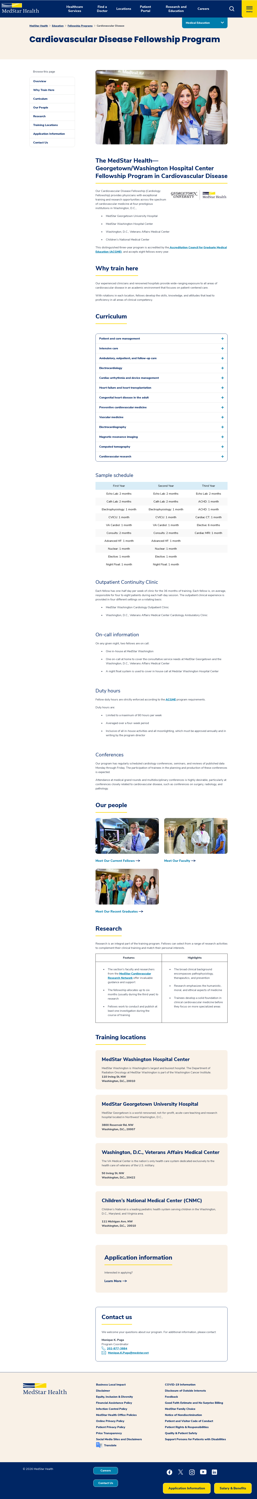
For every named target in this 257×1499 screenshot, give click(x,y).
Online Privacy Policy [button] (110, 1421)
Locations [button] (123, 9)
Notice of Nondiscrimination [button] (183, 1415)
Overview (39, 81)
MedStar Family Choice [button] (180, 1409)
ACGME (171, 700)
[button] (232, 9)
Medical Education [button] (198, 23)
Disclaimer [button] (103, 1391)
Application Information (49, 134)
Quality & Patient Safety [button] (181, 1433)
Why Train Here (43, 90)
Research (39, 116)
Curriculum (40, 99)
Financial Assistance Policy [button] (114, 1403)
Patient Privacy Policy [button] (110, 1427)
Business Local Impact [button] (111, 1385)
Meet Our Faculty (177, 861)
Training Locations (45, 125)
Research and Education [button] (176, 9)
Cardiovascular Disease (110, 26)
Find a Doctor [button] (102, 9)
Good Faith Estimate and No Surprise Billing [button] (194, 1403)
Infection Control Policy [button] (111, 1409)
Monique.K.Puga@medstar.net (128, 1353)
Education (58, 26)
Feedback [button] (171, 1397)
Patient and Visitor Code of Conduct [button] (189, 1421)
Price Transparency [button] (109, 1433)
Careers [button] (203, 9)
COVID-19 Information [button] (180, 1385)
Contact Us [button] (105, 1483)
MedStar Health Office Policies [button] (116, 1415)
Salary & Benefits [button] (233, 1488)
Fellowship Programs (80, 26)
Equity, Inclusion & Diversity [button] (114, 1397)
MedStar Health (38, 26)
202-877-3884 (117, 1349)
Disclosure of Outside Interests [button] (185, 1391)
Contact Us (40, 143)
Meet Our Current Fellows (115, 861)
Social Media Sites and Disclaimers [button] (119, 1439)
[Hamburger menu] (249, 9)
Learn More (113, 1281)
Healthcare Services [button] (74, 9)
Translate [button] (110, 1445)
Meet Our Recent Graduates (116, 911)
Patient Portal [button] (145, 9)
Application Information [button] (186, 1488)
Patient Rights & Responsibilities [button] (187, 1427)
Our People (40, 108)
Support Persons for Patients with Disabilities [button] (195, 1439)
